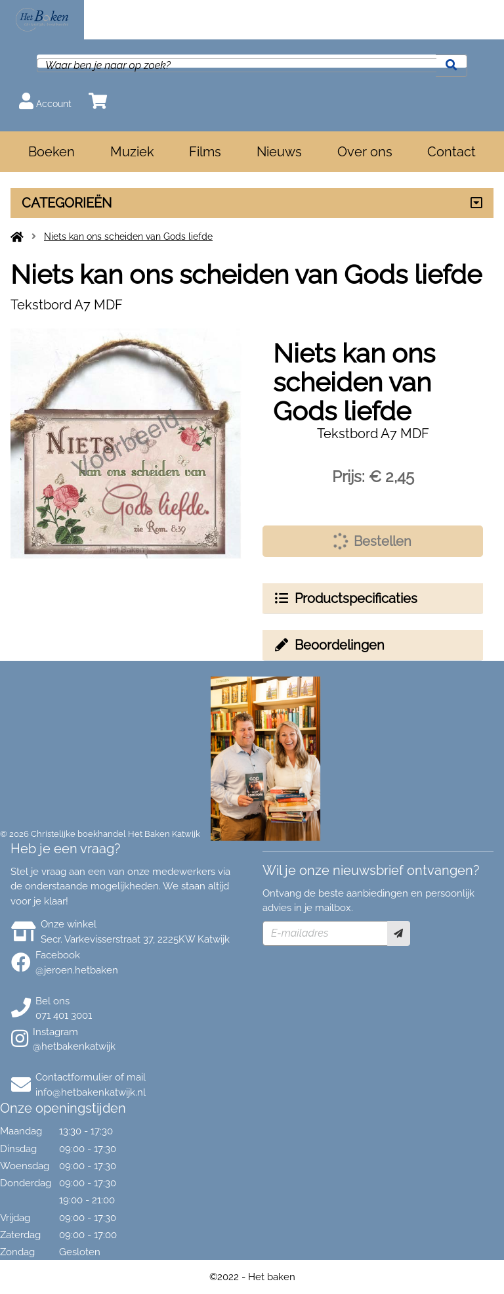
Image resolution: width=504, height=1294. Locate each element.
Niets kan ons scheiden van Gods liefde (128, 236)
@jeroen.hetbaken (76, 970)
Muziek (132, 152)
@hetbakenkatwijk (74, 1046)
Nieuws (279, 152)
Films (205, 152)
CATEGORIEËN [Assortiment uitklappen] (67, 203)
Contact (451, 152)
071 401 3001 (63, 1015)
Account (45, 101)
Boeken (51, 152)
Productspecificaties (345, 598)
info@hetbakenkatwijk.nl (90, 1092)
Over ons (364, 152)
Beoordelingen (329, 645)
